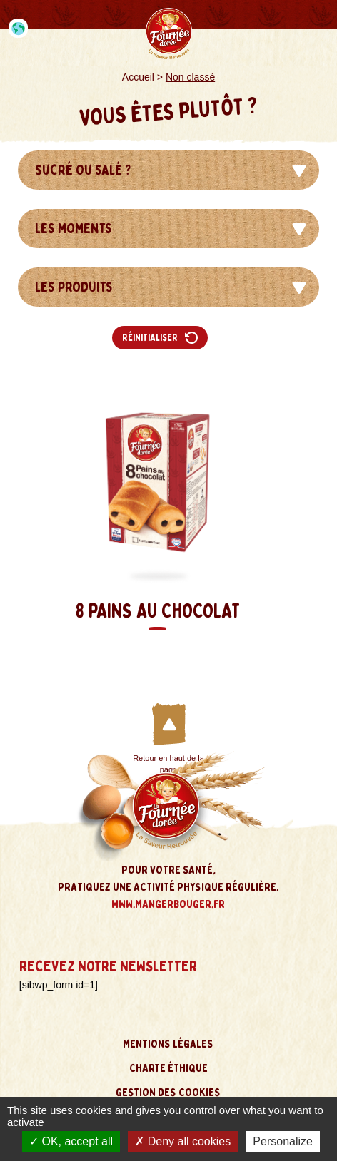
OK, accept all (71, 1141)
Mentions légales (168, 1044)
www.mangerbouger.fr (168, 904)
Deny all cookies (183, 1141)
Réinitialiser (160, 338)
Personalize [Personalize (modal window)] (283, 1141)
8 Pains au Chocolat (157, 614)
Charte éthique (168, 1068)
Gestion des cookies (168, 1092)
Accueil (138, 77)
